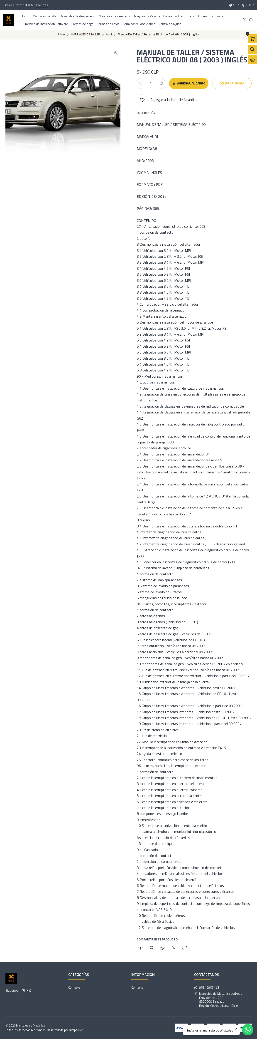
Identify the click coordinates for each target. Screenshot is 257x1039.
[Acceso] (252, 59)
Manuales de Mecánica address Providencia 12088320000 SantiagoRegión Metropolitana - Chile (218, 999)
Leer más (42, 5)
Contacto (74, 987)
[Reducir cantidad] (141, 83)
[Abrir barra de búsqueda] (252, 49)
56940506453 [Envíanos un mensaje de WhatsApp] (206, 987)
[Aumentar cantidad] (161, 83)
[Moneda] (248, 5)
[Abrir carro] (252, 38)
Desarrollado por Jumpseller (65, 1030)
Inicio (61, 34)
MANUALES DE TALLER (85, 34)
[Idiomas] (234, 5)
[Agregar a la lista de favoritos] (167, 99)
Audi (109, 34)
